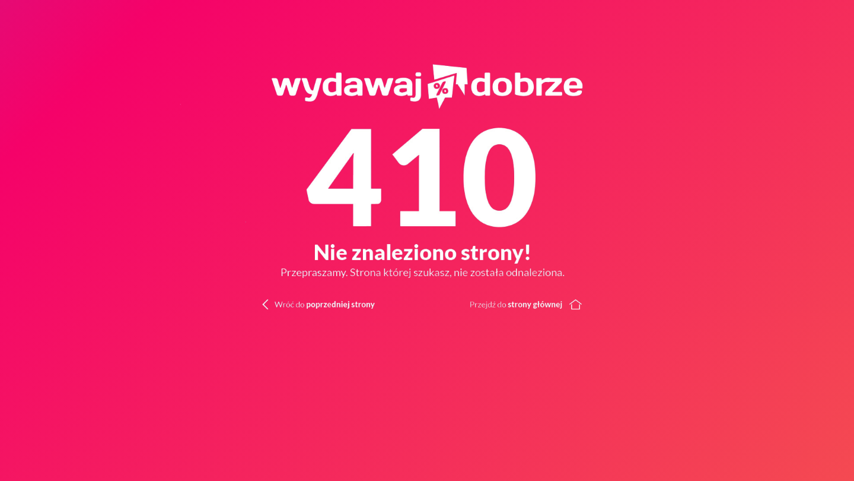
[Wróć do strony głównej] (640, 303)
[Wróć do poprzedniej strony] (299, 303)
